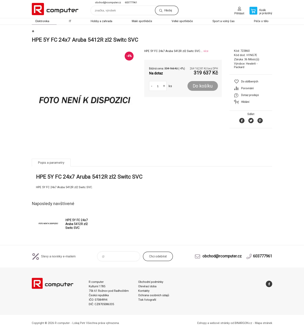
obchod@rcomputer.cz (108, 2)
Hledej (168, 10)
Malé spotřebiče (142, 21)
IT (70, 21)
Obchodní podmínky (150, 282)
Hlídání (245, 101)
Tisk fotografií (147, 299)
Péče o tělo (261, 21)
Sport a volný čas (223, 21)
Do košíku (203, 86)
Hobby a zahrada (101, 21)
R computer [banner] (55, 9)
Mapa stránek (263, 323)
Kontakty (143, 291)
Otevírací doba (147, 286)
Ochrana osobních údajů (153, 295)
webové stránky (220, 323)
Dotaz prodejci (250, 95)
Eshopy (202, 323)
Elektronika (42, 21)
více (205, 51)
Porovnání (247, 88)
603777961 (131, 2)
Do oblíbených (249, 81)
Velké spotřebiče (182, 21)
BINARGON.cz (243, 323)
